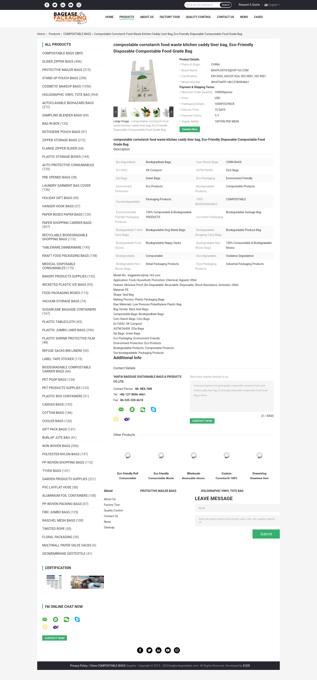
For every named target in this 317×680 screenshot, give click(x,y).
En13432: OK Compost (127, 323)
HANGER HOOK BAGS (58, 206)
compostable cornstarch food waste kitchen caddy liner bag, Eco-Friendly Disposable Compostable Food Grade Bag (140, 125)
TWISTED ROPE (53, 529)
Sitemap (109, 527)
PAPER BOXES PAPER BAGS (62, 214)
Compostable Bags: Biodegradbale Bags (138, 314)
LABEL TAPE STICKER (58, 359)
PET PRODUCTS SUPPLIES (61, 388)
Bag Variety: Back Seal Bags (130, 309)
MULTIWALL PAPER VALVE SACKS (66, 545)
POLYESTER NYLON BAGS (61, 454)
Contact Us (225, 17)
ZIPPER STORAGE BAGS (59, 140)
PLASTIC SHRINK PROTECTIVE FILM (68, 338)
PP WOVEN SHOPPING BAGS (63, 462)
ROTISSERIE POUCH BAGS (61, 132)
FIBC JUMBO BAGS (56, 512)
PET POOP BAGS (54, 380)
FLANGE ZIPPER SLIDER (59, 148)
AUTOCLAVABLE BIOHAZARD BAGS (68, 103)
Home (109, 17)
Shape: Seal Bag (123, 294)
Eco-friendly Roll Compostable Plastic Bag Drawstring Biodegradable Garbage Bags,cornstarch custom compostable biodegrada (127, 475)
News (244, 17)
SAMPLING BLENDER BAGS (62, 115)
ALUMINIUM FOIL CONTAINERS (65, 496)
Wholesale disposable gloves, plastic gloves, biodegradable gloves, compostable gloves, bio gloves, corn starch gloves (193, 475)
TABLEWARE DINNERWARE (61, 247)
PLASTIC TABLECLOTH (58, 322)
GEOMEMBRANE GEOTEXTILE (64, 554)
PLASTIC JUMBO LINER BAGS (63, 330)
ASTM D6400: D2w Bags (128, 328)
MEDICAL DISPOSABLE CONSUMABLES (58, 266)
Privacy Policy (79, 665)
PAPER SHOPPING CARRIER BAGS (67, 223)
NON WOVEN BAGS (56, 446)
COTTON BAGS (53, 413)
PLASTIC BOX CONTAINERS (62, 396)
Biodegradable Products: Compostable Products (143, 348)
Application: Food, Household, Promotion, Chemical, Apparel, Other (155, 280)
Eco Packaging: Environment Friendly (136, 338)
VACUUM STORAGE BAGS (60, 301)
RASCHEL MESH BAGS (58, 520)
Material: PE (121, 289)
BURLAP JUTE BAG (56, 438)
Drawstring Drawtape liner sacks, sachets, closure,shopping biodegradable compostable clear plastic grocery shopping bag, (259, 475)
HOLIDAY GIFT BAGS (57, 198)
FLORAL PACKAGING (57, 537)
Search (225, 4)
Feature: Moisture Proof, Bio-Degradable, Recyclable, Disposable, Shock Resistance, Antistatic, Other (176, 285)
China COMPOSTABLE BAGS (108, 665)
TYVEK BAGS (51, 471)
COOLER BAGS (52, 421)
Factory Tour (170, 17)
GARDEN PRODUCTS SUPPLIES (64, 479)
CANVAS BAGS (53, 404)
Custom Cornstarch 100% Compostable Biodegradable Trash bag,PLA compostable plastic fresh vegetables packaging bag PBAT (227, 475)
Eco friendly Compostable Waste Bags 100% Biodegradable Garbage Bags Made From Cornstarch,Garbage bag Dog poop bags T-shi (161, 475)
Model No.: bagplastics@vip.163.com (136, 275)
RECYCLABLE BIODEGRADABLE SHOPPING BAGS (65, 237)
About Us (147, 17)
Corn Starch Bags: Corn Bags (131, 318)
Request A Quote (249, 4)
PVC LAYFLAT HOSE (56, 487)
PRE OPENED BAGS (56, 177)
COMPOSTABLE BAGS (77, 34)
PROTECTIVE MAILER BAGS (62, 70)
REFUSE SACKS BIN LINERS (62, 351)
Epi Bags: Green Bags (126, 333)
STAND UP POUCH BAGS (60, 78)
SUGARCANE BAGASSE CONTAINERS (69, 309)
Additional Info (127, 357)
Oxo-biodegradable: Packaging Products (138, 352)
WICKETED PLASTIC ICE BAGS (64, 285)
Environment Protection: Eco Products (137, 343)
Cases (258, 17)
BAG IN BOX (51, 123)
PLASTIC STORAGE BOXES (61, 157)
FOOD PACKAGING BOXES (61, 293)
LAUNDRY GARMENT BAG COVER (66, 186)
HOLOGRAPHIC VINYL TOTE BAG (66, 95)
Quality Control (198, 17)
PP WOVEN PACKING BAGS (62, 504)
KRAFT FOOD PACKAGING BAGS (65, 256)
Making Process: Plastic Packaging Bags (139, 299)
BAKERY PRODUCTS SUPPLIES (64, 276)
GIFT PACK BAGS (54, 429)
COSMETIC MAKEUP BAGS (61, 86)
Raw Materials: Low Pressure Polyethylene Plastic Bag (147, 304)
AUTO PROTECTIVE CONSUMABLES (68, 165)
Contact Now (189, 129)
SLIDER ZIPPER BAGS (57, 61)
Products (126, 17)
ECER (246, 665)
